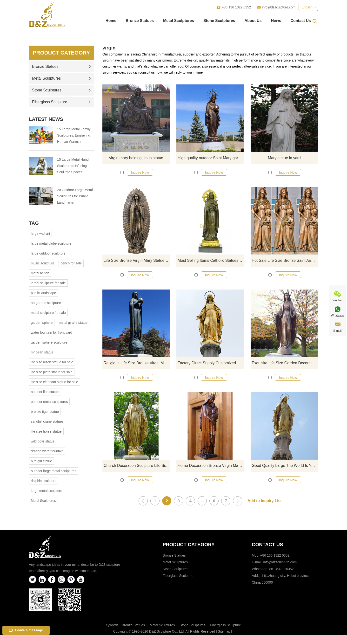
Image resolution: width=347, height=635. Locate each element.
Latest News (46, 119)
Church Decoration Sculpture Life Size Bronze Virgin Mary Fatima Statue (137, 465)
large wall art (40, 233)
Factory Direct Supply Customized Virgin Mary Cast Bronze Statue (211, 363)
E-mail (337, 330)
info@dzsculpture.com (278, 7)
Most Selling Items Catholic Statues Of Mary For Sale (211, 260)
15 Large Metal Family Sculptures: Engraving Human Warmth (74, 135)
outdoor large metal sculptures (53, 471)
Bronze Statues (140, 21)
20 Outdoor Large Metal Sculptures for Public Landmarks (75, 196)
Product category (189, 544)
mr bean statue (42, 352)
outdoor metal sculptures (49, 402)
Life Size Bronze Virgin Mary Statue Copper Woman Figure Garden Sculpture (137, 260)
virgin (108, 47)
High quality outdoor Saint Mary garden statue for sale (211, 158)
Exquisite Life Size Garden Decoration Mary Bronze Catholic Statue (285, 363)
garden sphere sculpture (49, 342)
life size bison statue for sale (52, 362)
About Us (253, 21)
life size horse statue (46, 431)
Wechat (337, 300)
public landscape (43, 293)
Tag (34, 223)
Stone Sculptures (219, 21)
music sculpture (42, 263)
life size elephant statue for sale (54, 382)
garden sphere (42, 322)
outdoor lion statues (45, 392)
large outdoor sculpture (48, 253)
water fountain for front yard (51, 332)
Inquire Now (140, 172)
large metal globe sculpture (51, 243)
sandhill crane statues (47, 421)
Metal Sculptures (178, 21)
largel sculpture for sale (48, 283)
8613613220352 (281, 569)
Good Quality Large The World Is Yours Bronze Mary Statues (285, 465)
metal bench (40, 273)
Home (111, 21)
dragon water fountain (47, 451)
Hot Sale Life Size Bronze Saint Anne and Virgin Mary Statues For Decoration (285, 260)
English (307, 7)
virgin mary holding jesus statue (136, 158)
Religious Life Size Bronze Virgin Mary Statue (137, 363)
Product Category (61, 53)
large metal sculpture (46, 491)
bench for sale (71, 263)
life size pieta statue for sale (52, 372)
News (276, 21)
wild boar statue (42, 441)
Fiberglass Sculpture (61, 102)
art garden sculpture (46, 303)
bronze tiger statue (45, 412)
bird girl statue (41, 461)
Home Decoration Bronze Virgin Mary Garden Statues (211, 465)
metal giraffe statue (73, 322)
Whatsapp (337, 315)
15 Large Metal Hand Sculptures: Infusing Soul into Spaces (73, 166)
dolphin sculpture (43, 481)
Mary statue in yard (284, 158)
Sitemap (224, 631)
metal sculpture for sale (48, 313)
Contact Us (301, 21)
